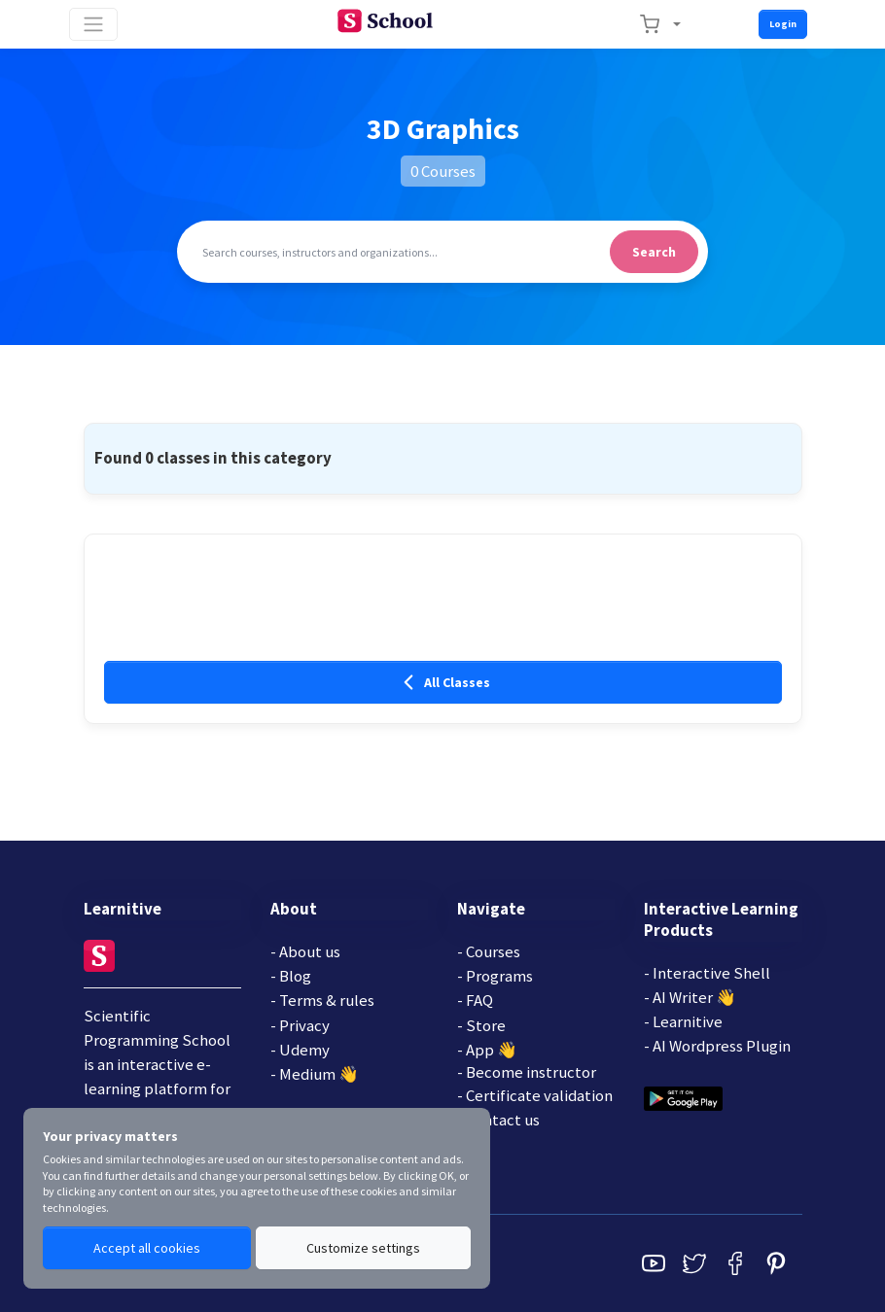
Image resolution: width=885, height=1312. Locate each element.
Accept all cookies (146, 1248)
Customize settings (363, 1248)
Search (654, 251)
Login (782, 23)
